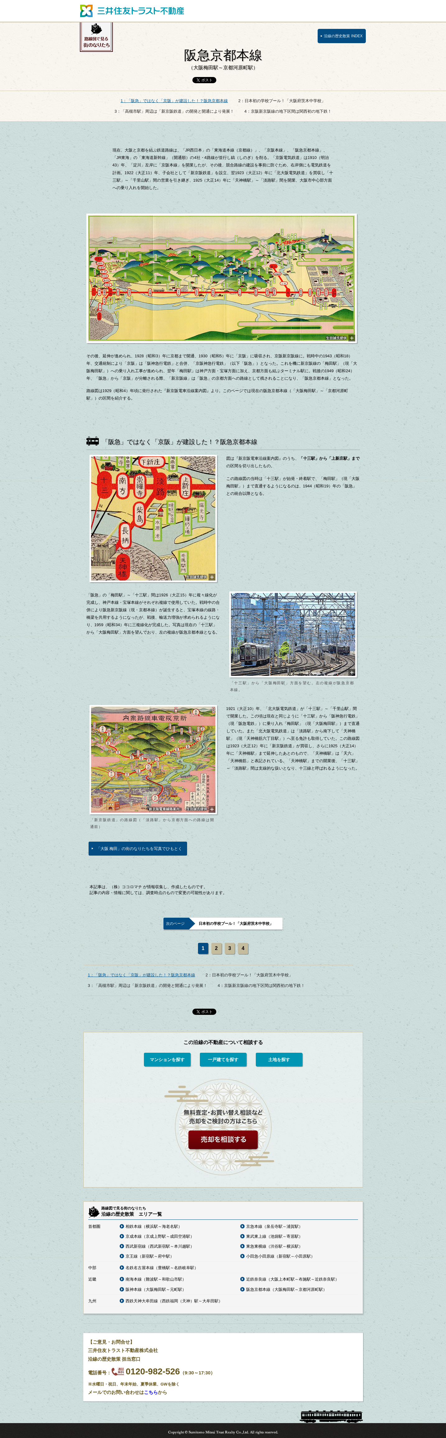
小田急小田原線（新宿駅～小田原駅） (280, 1256)
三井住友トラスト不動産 (132, 11)
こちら (151, 1392)
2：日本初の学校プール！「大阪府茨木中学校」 (281, 100)
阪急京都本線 (223, 59)
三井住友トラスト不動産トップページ (330, 10)
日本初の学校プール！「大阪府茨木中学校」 (236, 923)
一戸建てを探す (223, 1059)
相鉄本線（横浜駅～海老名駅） (154, 1226)
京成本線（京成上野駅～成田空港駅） (160, 1236)
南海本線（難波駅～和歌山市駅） (156, 1279)
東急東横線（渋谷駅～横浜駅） (274, 1246)
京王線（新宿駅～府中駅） (150, 1256)
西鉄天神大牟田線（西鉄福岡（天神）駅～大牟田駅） (174, 1301)
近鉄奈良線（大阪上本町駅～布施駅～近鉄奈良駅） (292, 1279)
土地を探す (279, 1059)
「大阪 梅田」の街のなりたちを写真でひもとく (139, 848)
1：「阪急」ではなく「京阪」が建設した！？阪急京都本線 (174, 100)
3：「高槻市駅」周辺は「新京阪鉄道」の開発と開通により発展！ (174, 111)
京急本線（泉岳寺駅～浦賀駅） (274, 1226)
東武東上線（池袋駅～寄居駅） (274, 1236)
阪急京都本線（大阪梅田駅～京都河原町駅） (286, 1289)
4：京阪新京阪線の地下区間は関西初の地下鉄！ (287, 111)
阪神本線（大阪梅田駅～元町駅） (156, 1289)
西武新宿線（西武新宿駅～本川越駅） (160, 1246)
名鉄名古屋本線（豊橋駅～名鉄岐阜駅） (162, 1267)
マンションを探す (167, 1059)
